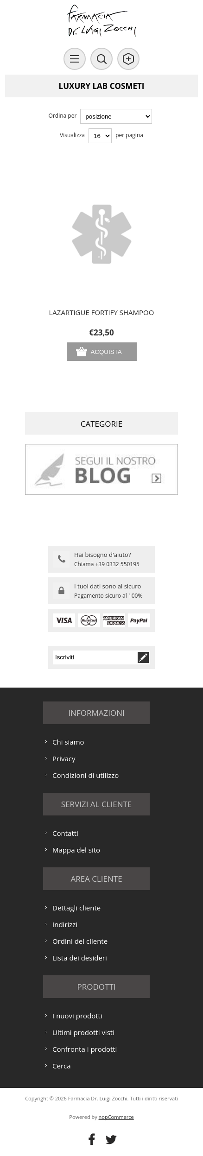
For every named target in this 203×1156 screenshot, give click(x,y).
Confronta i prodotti (84, 1049)
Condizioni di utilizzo (85, 775)
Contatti (65, 833)
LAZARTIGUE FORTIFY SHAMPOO (101, 312)
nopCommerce (116, 1116)
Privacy (63, 758)
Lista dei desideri (79, 957)
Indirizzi (64, 924)
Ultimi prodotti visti (83, 1032)
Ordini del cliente (80, 941)
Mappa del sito (76, 849)
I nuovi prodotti (77, 1015)
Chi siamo (68, 741)
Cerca (61, 1065)
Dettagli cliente (76, 907)
